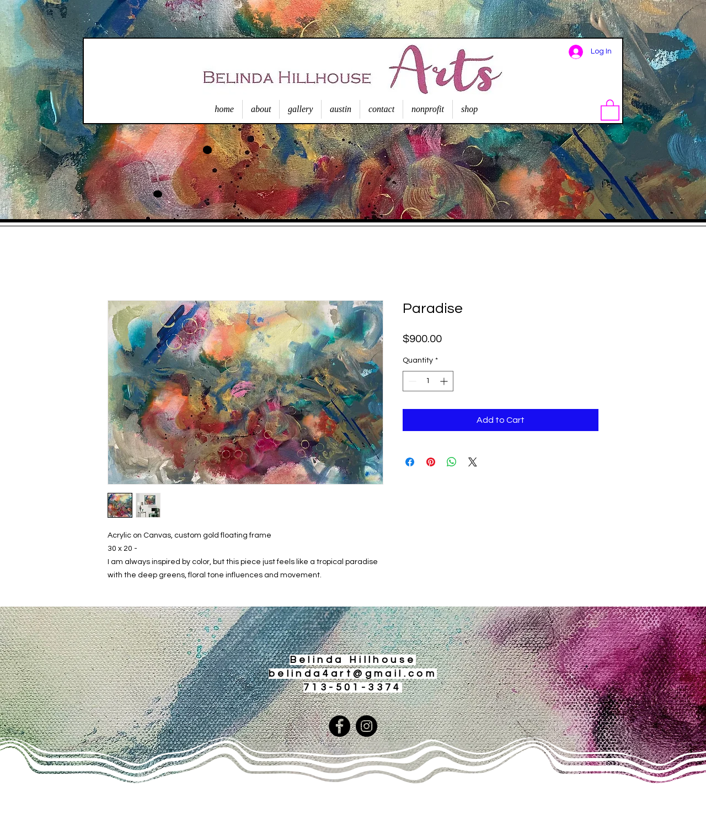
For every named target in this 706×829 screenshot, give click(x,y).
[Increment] (445, 381)
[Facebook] (339, 726)
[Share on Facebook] (409, 462)
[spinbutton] (428, 381)
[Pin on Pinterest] (430, 462)
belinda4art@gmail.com (353, 673)
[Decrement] (411, 381)
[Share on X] (472, 462)
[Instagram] (366, 726)
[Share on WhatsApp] (451, 462)
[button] (610, 109)
